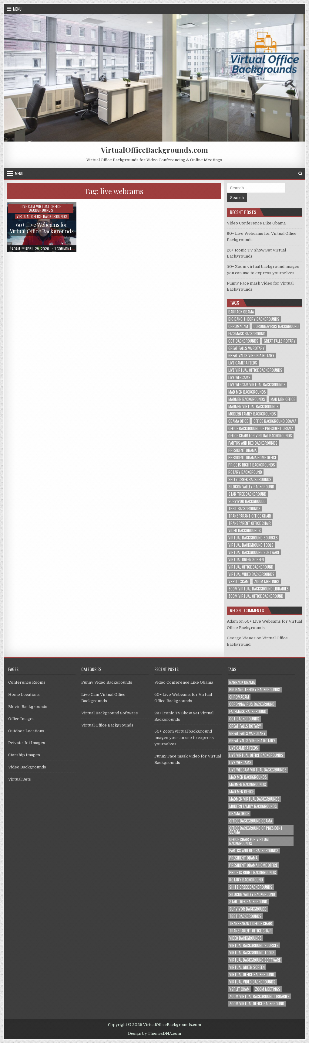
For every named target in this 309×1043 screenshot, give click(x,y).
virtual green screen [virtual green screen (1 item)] (246, 560)
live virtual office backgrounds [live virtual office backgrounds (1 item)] (255, 370)
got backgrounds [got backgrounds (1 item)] (243, 341)
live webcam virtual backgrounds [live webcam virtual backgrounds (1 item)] (257, 385)
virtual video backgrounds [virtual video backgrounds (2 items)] (251, 574)
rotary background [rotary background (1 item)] (245, 472)
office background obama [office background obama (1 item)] (275, 421)
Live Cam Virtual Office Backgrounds (41, 208)
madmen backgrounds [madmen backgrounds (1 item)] (246, 399)
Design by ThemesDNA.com (154, 1033)
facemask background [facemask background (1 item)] (246, 334)
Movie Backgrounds (27, 706)
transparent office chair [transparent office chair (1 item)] (249, 523)
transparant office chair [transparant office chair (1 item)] (249, 516)
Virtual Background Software (109, 713)
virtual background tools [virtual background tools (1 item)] (251, 545)
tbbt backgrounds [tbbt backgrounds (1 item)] (244, 508)
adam (16, 249)
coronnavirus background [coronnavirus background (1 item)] (276, 326)
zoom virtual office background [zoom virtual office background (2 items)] (255, 596)
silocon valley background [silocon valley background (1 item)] (251, 487)
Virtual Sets (19, 779)
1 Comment (63, 249)
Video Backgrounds (27, 767)
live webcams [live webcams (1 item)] (239, 377)
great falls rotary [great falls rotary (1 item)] (280, 341)
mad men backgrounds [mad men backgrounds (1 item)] (247, 392)
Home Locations (24, 694)
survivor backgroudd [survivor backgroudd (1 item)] (247, 501)
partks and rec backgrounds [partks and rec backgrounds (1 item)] (252, 443)
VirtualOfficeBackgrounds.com (154, 150)
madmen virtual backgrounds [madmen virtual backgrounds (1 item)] (253, 406)
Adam (232, 621)
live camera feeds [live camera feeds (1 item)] (242, 363)
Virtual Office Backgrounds (42, 216)
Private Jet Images (26, 742)
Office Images (21, 718)
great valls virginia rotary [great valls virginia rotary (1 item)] (251, 355)
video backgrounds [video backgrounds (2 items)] (244, 530)
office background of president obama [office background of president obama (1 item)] (260, 428)
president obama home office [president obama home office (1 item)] (252, 457)
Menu (17, 9)
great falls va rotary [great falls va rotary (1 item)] (246, 348)
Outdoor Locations (26, 731)
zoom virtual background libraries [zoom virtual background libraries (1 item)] (258, 589)
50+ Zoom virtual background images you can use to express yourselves (184, 737)
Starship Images (24, 755)
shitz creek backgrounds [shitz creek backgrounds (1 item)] (249, 479)
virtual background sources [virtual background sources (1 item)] (253, 538)
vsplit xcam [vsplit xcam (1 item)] (238, 581)
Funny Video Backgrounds (106, 682)
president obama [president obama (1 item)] (242, 450)
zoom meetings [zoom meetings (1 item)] (266, 581)
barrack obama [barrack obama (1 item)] (241, 312)
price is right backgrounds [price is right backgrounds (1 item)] (251, 465)
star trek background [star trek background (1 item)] (247, 494)
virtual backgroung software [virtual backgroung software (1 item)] (254, 552)
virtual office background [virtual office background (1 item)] (250, 567)
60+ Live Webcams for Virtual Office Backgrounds (41, 228)
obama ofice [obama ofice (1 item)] (238, 421)
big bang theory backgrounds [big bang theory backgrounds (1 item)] (253, 319)
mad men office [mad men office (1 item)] (282, 399)
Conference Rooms (26, 682)
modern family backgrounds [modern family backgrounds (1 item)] (252, 414)
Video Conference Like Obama (256, 223)
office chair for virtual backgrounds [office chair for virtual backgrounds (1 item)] (260, 436)
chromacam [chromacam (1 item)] (238, 326)
